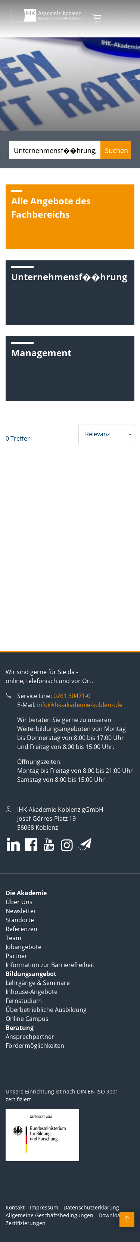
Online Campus (27, 1019)
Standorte (20, 920)
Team (13, 938)
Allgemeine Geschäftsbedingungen (49, 1215)
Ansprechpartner (30, 1037)
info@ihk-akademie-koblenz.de (79, 705)
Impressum (44, 1207)
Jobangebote (23, 947)
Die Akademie (26, 893)
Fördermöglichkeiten (35, 1045)
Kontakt (15, 1207)
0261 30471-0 (71, 696)
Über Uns (19, 902)
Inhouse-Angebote (31, 992)
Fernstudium (24, 1001)
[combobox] (106, 434)
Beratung (20, 1028)
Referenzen (21, 929)
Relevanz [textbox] (97, 434)
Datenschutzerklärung (91, 1207)
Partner (16, 956)
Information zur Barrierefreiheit (50, 965)
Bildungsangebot (31, 974)
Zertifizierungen (26, 1223)
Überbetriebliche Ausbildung (46, 1010)
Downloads (112, 1215)
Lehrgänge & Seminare (38, 983)
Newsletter (21, 911)
